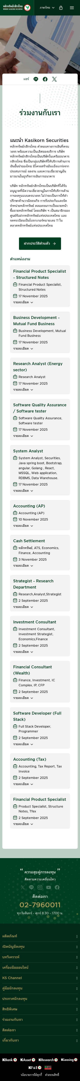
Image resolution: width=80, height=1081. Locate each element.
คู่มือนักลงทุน (12, 988)
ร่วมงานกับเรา (12, 1019)
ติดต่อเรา (9, 1030)
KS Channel (12, 978)
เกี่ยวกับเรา (10, 1040)
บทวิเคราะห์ (10, 957)
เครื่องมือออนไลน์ (15, 967)
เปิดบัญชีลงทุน (13, 946)
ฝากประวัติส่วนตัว (40, 243)
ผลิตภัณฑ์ (9, 936)
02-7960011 (40, 905)
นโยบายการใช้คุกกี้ (31, 1075)
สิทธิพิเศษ (9, 1009)
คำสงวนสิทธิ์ (52, 1075)
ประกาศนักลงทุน (14, 998)
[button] (72, 8)
